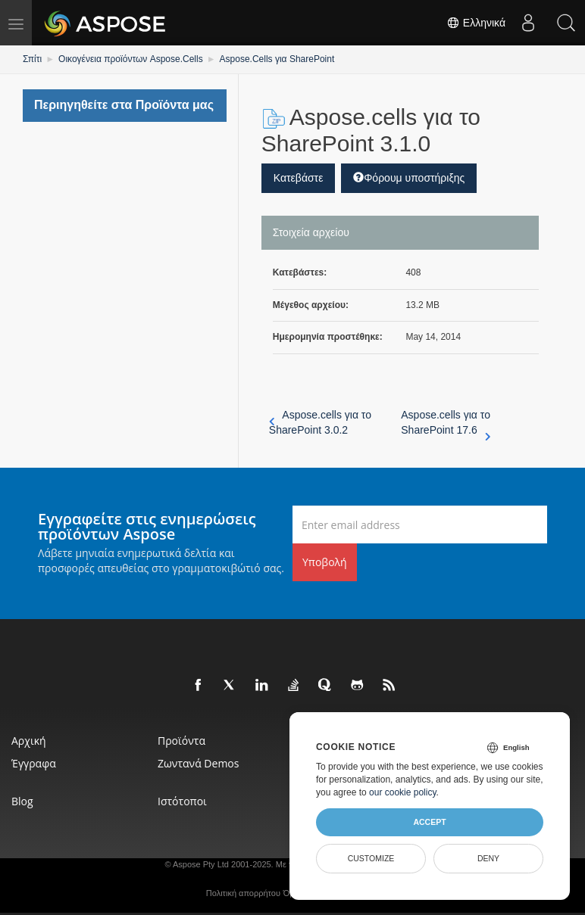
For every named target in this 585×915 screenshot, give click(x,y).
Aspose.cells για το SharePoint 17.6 (445, 423)
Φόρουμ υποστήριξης (409, 178)
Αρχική (28, 740)
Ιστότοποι (182, 801)
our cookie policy (402, 792)
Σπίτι (32, 59)
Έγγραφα (33, 763)
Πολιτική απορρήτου (243, 893)
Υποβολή (324, 562)
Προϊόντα (181, 740)
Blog (22, 801)
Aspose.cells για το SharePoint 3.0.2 (320, 422)
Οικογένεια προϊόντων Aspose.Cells (130, 59)
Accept (429, 821)
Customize (371, 858)
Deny (488, 858)
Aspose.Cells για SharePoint (277, 59)
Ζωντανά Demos (198, 763)
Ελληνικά (475, 23)
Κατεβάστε (299, 178)
